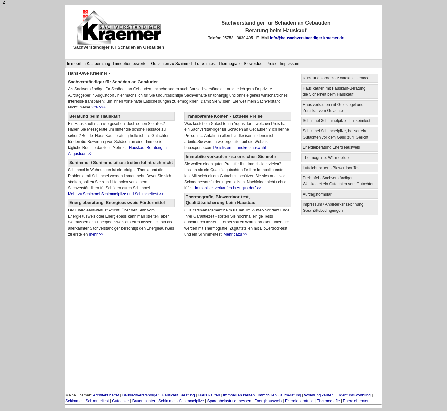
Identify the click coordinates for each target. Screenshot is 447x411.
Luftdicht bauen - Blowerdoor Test (332, 168)
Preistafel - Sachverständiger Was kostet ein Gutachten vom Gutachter (338, 181)
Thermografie (229, 63)
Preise (271, 63)
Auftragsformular (317, 194)
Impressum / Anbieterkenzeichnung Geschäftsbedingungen (333, 207)
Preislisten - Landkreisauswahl (239, 147)
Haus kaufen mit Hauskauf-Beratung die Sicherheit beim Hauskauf (334, 91)
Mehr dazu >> (235, 234)
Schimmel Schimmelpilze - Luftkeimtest (336, 120)
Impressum (289, 63)
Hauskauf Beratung (178, 395)
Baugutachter (143, 401)
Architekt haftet (106, 395)
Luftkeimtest (205, 63)
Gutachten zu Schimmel (171, 63)
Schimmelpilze (191, 401)
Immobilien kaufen (239, 395)
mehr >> (95, 234)
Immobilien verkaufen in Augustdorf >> (227, 188)
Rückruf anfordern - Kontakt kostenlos (335, 78)
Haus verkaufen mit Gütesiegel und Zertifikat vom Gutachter (333, 107)
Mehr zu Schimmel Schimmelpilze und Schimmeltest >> (116, 194)
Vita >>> (98, 107)
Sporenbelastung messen (229, 401)
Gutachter (120, 401)
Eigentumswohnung (354, 395)
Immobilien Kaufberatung (88, 63)
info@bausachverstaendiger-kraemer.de (307, 38)
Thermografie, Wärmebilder (326, 157)
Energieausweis (268, 401)
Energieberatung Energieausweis (331, 147)
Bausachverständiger (140, 395)
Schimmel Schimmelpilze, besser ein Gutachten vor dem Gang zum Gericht (335, 134)
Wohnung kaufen (318, 395)
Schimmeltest (97, 401)
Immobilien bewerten (130, 63)
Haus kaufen (209, 395)
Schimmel (73, 401)
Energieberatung (299, 401)
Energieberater (355, 401)
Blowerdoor (254, 63)
